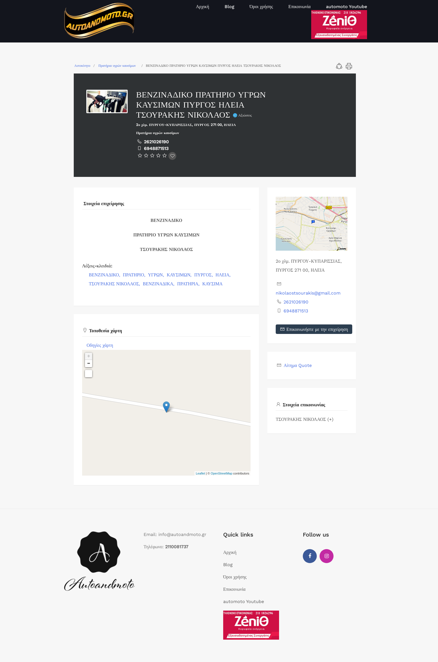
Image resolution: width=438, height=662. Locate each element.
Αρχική (202, 6)
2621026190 (156, 141)
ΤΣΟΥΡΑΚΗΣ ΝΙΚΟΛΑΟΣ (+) (304, 419)
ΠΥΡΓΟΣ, (204, 274)
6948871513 (156, 148)
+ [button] (88, 356)
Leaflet (200, 473)
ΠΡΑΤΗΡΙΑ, (189, 283)
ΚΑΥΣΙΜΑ (212, 283)
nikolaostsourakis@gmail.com (308, 293)
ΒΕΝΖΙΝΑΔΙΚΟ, (105, 274)
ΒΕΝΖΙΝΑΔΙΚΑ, (159, 283)
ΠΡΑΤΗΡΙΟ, (135, 274)
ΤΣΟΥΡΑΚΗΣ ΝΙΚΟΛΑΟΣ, (115, 283)
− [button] (88, 363)
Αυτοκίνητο (82, 66)
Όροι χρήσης (261, 6)
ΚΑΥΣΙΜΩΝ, (180, 274)
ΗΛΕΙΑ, (224, 274)
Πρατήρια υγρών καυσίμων (117, 66)
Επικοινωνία (299, 6)
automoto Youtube (346, 6)
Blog (229, 6)
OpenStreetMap (221, 473)
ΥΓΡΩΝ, (156, 274)
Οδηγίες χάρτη (100, 345)
